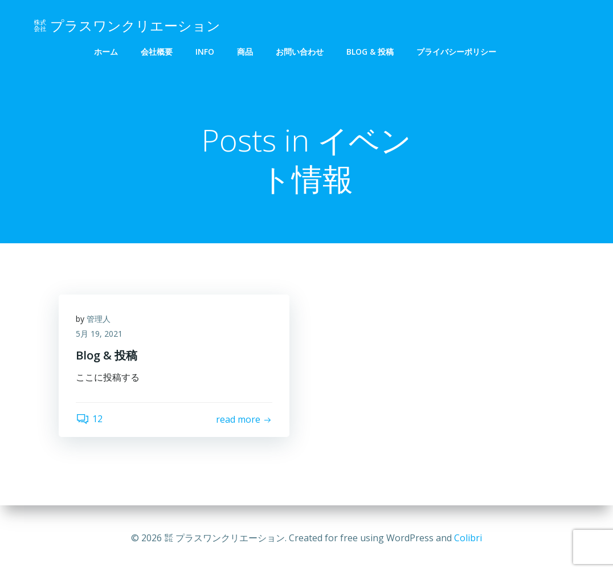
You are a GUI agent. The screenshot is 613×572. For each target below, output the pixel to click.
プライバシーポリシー (456, 51)
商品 (245, 51)
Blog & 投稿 (370, 51)
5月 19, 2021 (99, 333)
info (204, 51)
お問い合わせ (300, 51)
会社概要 (157, 51)
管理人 (99, 318)
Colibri (468, 538)
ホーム (106, 51)
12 (89, 418)
